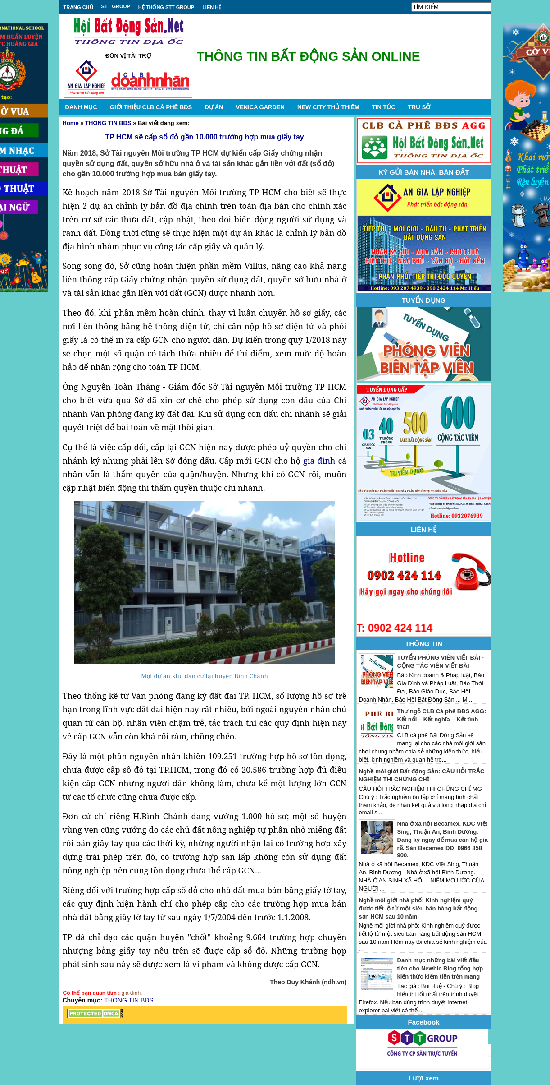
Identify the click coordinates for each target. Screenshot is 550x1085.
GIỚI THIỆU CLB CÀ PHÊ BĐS (151, 107)
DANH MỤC (81, 107)
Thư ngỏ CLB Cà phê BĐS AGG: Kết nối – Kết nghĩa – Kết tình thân (441, 719)
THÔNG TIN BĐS (108, 123)
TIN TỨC (383, 107)
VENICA (260, 107)
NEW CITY (328, 107)
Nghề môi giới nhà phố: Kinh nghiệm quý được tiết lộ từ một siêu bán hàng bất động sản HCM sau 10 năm (418, 908)
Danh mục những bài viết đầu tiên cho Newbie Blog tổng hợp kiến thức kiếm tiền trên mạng (440, 968)
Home (71, 123)
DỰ (214, 107)
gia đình (319, 460)
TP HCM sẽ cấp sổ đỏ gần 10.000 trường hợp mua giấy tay (204, 137)
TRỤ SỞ (419, 107)
